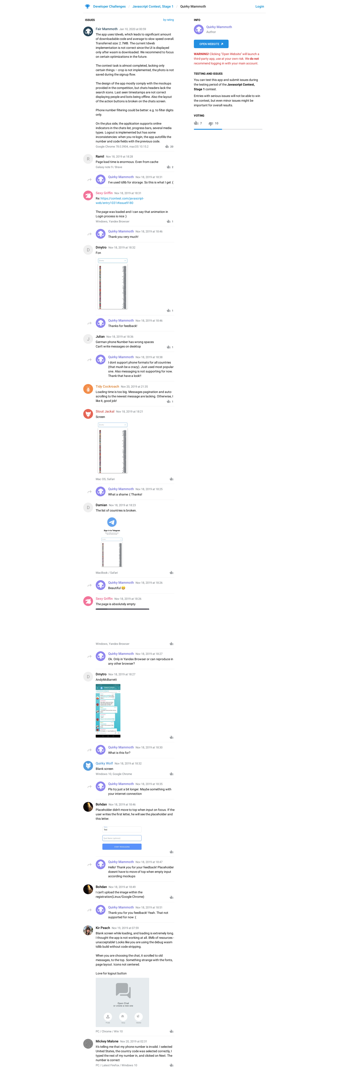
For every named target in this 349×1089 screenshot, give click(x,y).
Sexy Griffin (104, 193)
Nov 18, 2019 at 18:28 (119, 156)
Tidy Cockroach (107, 386)
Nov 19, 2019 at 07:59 (125, 928)
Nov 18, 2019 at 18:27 (121, 674)
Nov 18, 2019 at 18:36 (119, 336)
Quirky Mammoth (219, 27)
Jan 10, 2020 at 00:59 (132, 29)
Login (260, 6)
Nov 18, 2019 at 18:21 (129, 411)
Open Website (209, 44)
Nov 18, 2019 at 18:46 (122, 804)
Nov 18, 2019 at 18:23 (122, 505)
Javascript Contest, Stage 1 (153, 6)
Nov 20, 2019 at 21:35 (134, 386)
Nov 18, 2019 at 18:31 (127, 193)
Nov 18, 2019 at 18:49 (122, 887)
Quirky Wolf (104, 763)
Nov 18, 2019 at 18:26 (127, 598)
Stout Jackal (105, 411)
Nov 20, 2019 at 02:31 (133, 1041)
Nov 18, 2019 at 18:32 (121, 247)
